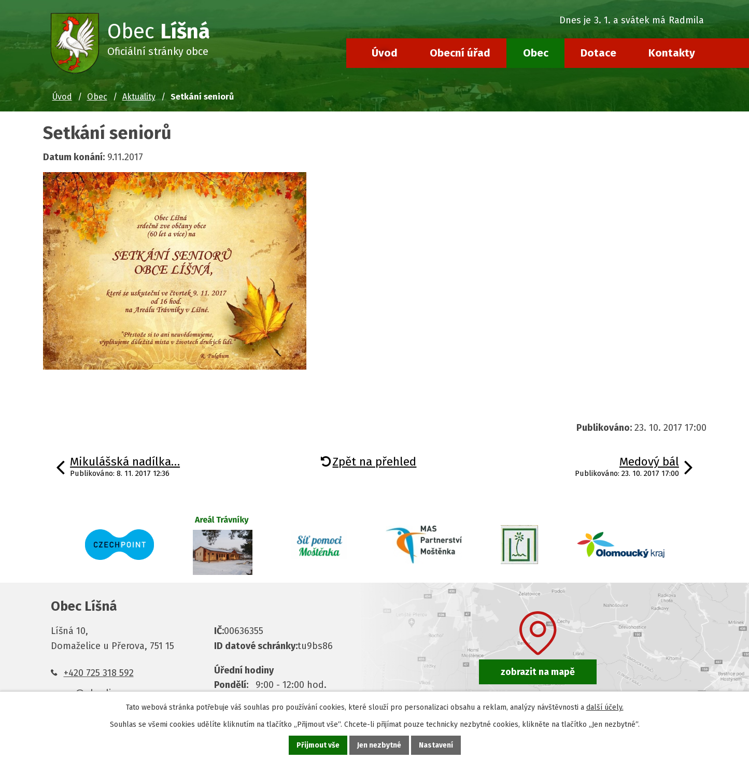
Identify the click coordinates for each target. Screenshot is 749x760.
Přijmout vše (318, 745)
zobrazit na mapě (538, 672)
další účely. (605, 707)
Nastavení (436, 745)
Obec (535, 53)
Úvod (385, 53)
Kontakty (671, 53)
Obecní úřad (460, 53)
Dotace (598, 53)
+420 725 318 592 (99, 673)
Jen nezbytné (379, 745)
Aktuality (139, 97)
